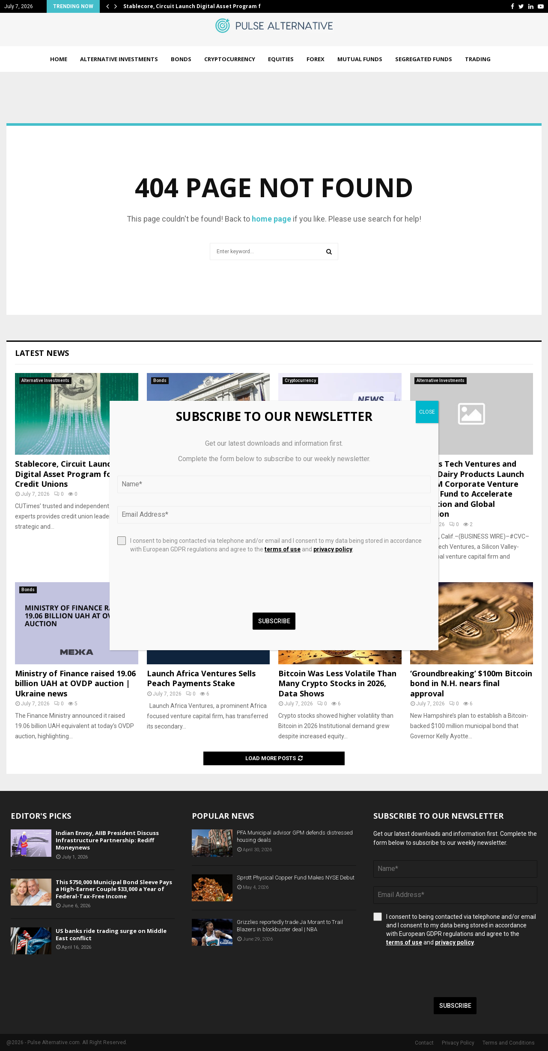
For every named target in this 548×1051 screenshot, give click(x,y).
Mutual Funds (359, 59)
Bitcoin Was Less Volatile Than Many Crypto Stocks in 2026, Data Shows (337, 683)
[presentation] (438, 972)
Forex (316, 59)
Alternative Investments (119, 59)
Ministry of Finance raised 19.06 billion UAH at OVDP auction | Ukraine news (75, 683)
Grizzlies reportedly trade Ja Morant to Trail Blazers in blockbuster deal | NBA (290, 926)
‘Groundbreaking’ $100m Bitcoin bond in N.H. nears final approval (471, 683)
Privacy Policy (458, 1043)
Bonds (181, 59)
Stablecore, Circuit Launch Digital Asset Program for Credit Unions (65, 474)
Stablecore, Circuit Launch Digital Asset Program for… (197, 6)
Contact (424, 1043)
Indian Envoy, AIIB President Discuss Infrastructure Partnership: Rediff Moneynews (107, 840)
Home (58, 59)
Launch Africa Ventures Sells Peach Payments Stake (201, 678)
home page (271, 218)
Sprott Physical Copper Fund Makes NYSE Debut (295, 877)
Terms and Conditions (508, 1043)
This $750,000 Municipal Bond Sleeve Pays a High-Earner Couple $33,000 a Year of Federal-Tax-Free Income (114, 889)
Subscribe (455, 1005)
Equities (281, 59)
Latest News (42, 353)
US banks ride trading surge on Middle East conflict (111, 934)
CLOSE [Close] (427, 412)
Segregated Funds (423, 59)
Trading (478, 59)
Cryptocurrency (229, 59)
